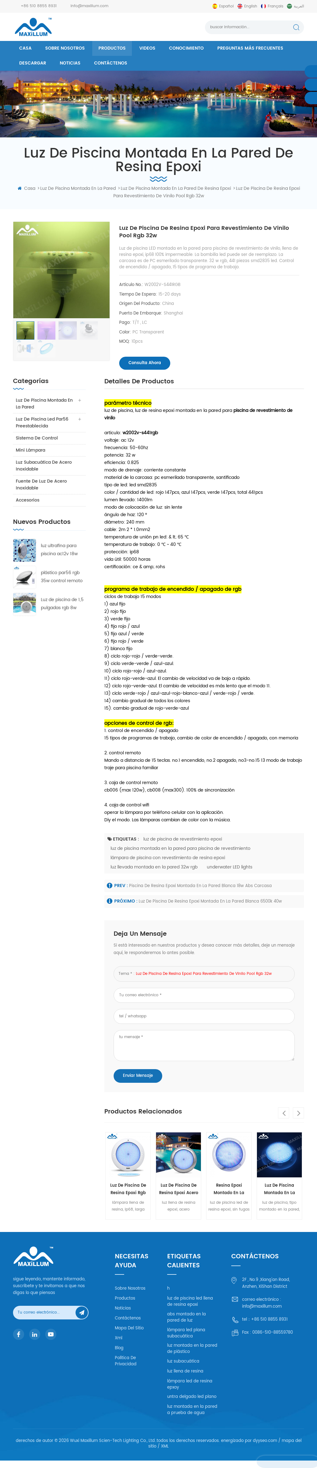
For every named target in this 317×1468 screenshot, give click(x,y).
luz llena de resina (185, 1378)
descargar (32, 63)
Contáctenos (110, 63)
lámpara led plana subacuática (186, 1340)
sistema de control (37, 445)
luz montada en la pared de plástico (192, 1356)
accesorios (28, 507)
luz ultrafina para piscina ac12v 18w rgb (59, 557)
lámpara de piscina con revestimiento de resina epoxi (168, 864)
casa (25, 48)
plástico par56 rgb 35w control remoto (62, 584)
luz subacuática (183, 1368)
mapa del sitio (129, 1335)
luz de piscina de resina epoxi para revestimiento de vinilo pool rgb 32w (204, 981)
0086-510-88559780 (272, 1340)
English (250, 6)
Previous (283, 1120)
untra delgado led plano (191, 1404)
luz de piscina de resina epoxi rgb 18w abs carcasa (128, 1197)
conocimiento (186, 48)
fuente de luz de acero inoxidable (41, 492)
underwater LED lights (229, 874)
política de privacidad (126, 1368)
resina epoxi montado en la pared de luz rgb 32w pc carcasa (229, 1197)
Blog (119, 1355)
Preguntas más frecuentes (250, 48)
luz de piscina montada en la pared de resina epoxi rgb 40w (279, 1197)
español (226, 6)
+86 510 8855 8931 (39, 6)
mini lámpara (31, 457)
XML (165, 1454)
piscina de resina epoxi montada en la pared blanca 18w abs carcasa (200, 893)
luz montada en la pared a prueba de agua (192, 1417)
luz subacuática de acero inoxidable (44, 473)
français (275, 6)
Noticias (70, 63)
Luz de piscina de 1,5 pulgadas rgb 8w (62, 611)
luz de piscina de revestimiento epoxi (182, 846)
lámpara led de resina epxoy (189, 1391)
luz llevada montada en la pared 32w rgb (154, 874)
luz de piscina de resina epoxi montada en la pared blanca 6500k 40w (210, 909)
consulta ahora (144, 363)
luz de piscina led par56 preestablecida (42, 430)
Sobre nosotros (65, 48)
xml (118, 1345)
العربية (299, 6)
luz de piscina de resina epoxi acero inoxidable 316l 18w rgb (178, 1197)
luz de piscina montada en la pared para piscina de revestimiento (180, 855)
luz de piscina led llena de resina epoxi (190, 1309)
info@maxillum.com (89, 6)
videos (147, 48)
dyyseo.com (265, 1448)
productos (112, 48)
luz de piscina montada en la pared (44, 411)
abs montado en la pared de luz (186, 1325)
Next (298, 1120)
